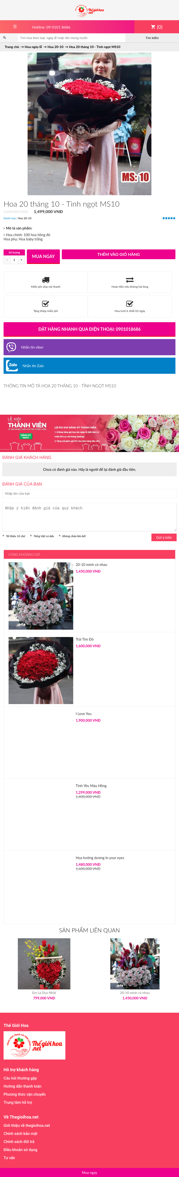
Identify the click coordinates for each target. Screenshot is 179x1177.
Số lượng (14, 252)
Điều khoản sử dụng (20, 1150)
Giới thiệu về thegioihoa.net (27, 1125)
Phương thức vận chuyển (25, 1094)
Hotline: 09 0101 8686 (51, 27)
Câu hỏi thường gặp (20, 1078)
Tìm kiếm (152, 38)
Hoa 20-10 (24, 218)
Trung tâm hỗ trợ (18, 1102)
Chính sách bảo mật (20, 1133)
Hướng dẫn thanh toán (22, 1086)
